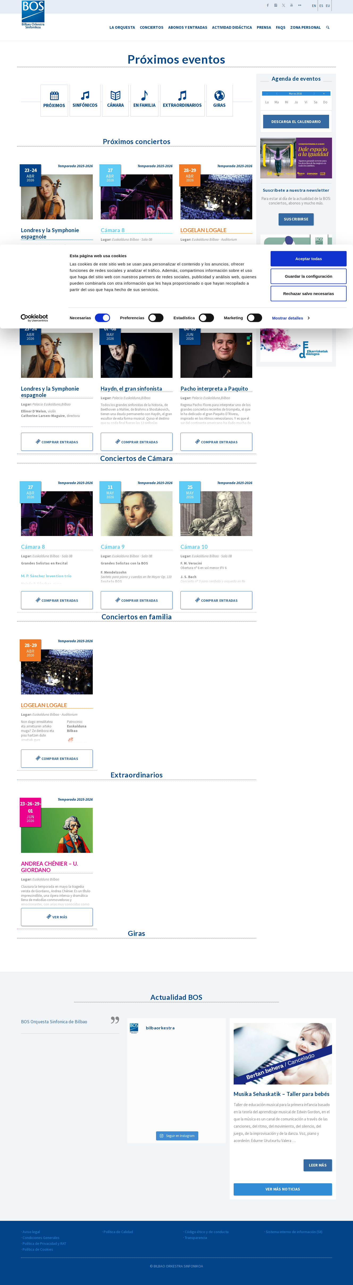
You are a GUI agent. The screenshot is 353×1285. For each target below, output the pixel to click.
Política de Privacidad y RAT (44, 1243)
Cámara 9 (113, 546)
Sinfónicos (84, 99)
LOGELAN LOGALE (203, 230)
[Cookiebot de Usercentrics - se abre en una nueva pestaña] (34, 73)
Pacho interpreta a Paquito (215, 388)
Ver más (57, 916)
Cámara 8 (113, 230)
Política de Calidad (118, 1231)
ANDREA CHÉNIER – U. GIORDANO (50, 866)
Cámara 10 (194, 546)
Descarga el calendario (296, 126)
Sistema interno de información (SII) (294, 1231)
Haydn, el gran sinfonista (132, 388)
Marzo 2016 (295, 95)
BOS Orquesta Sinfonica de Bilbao (54, 1022)
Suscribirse (296, 223)
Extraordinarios (184, 99)
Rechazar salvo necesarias (308, 49)
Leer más (318, 1165)
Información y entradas (56, 283)
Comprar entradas (57, 441)
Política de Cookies (38, 1249)
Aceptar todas (308, 14)
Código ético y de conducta (207, 1231)
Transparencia (196, 1237)
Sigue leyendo (283, 1147)
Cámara (115, 99)
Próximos (52, 99)
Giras (221, 99)
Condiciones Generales (41, 1237)
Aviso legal (31, 1231)
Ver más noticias (283, 1189)
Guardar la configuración (308, 31)
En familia (146, 99)
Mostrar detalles (287, 73)
